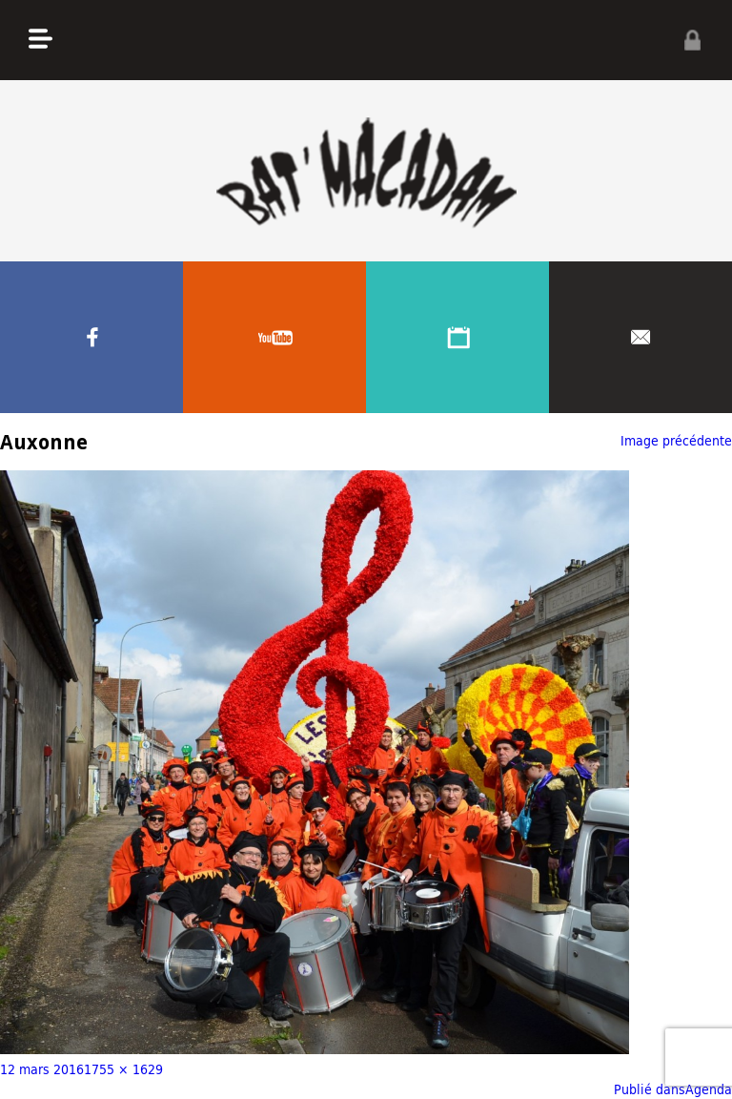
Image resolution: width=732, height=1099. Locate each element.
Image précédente (676, 440)
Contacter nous (640, 337)
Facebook (91, 337)
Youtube (274, 337)
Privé (692, 40)
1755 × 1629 (123, 1069)
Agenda (457, 337)
